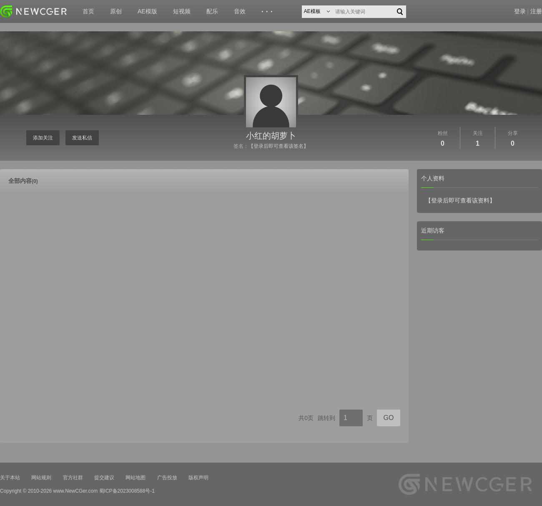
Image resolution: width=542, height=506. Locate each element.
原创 (116, 11)
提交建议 (104, 478)
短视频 (182, 11)
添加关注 (43, 138)
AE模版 (147, 11)
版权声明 (198, 478)
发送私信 (82, 138)
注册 (536, 11)
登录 (520, 11)
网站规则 (41, 478)
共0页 (306, 418)
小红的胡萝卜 (271, 135)
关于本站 (10, 478)
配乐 (212, 11)
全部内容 (23, 180)
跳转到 (326, 418)
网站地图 (135, 478)
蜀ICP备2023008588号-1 (127, 491)
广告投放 (167, 478)
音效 (240, 11)
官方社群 (73, 478)
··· (268, 12)
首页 (88, 11)
